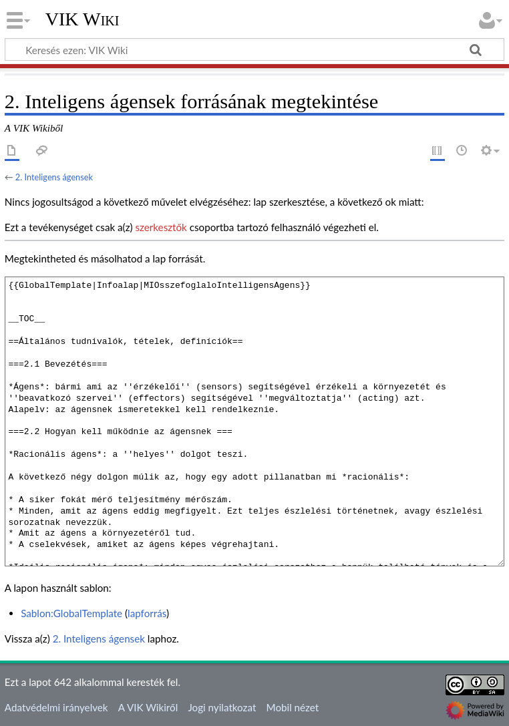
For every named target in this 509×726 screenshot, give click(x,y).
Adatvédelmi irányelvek (56, 707)
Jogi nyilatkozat (222, 707)
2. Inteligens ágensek (54, 177)
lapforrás (147, 613)
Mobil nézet (293, 707)
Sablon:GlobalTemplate (71, 613)
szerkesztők (160, 227)
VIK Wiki (82, 19)
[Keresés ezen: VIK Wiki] (254, 49)
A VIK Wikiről (148, 707)
